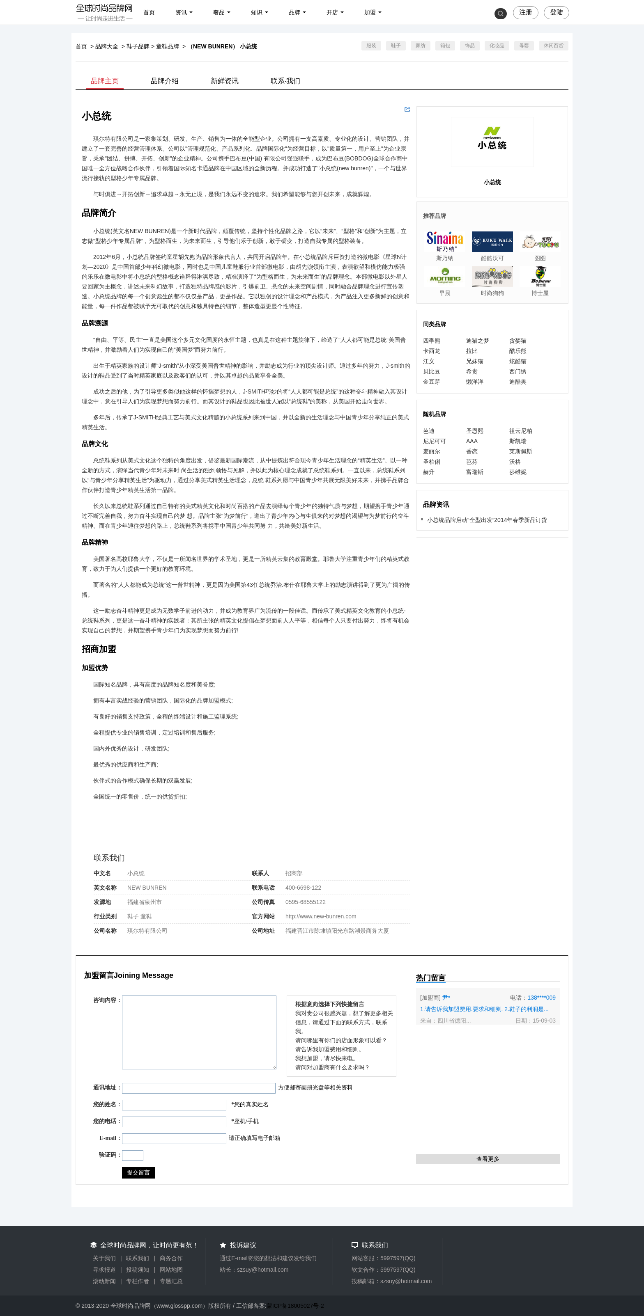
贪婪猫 (518, 340)
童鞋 (146, 916)
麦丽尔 (431, 451)
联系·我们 (286, 81)
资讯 (181, 12)
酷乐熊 (518, 351)
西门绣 (518, 371)
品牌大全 (106, 46)
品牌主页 (105, 81)
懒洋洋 (474, 381)
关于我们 (104, 1258)
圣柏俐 (431, 461)
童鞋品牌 (167, 46)
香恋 (472, 451)
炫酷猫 (518, 361)
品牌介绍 (165, 81)
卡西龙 (431, 351)
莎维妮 (518, 472)
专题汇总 (171, 1281)
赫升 (429, 472)
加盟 (370, 12)
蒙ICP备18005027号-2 (295, 1305)
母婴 (524, 45)
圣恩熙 (474, 431)
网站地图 (171, 1269)
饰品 (470, 45)
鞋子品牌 (138, 46)
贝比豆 (431, 371)
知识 (256, 12)
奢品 (219, 12)
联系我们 (137, 1258)
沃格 (515, 461)
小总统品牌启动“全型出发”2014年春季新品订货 (487, 520)
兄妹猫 (474, 361)
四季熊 (431, 340)
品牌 (294, 12)
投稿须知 (137, 1269)
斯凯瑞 (518, 441)
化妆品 (497, 45)
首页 (149, 12)
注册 (525, 12)
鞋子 (396, 45)
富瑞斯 (474, 472)
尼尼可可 (434, 441)
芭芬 (472, 461)
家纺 (421, 45)
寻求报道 (104, 1269)
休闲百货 (554, 45)
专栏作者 (137, 1281)
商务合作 (171, 1258)
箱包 (445, 45)
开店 (332, 12)
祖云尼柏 (520, 431)
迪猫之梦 (477, 340)
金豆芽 (431, 381)
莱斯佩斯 (520, 451)
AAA (472, 441)
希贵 (472, 371)
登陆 (556, 12)
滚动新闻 (104, 1281)
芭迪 (429, 431)
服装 (371, 45)
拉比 (472, 351)
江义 (429, 361)
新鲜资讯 (225, 81)
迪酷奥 (518, 381)
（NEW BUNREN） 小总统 (222, 46)
